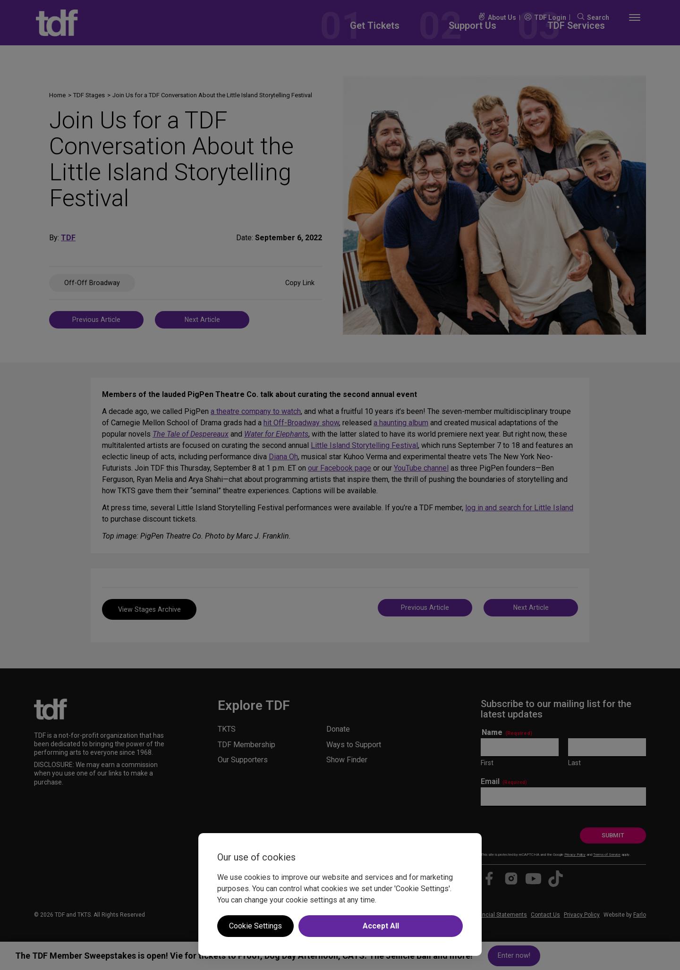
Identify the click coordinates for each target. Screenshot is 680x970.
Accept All (381, 925)
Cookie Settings (255, 925)
